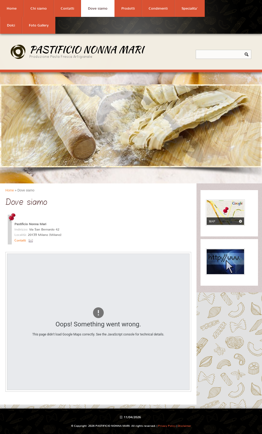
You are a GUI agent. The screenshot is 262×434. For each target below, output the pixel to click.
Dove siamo (97, 8)
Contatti (67, 8)
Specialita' (190, 8)
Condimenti (158, 8)
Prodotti (128, 8)
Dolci (11, 25)
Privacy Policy (167, 426)
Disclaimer (184, 426)
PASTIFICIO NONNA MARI (86, 49)
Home (12, 8)
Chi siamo (38, 8)
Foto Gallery (39, 25)
